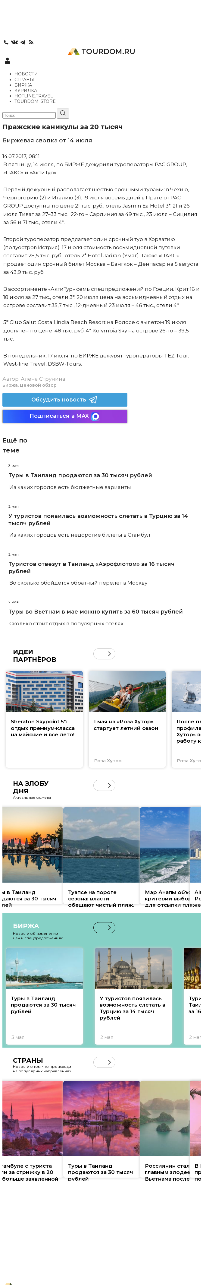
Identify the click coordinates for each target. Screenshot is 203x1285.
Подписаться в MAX (65, 416)
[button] (109, 654)
